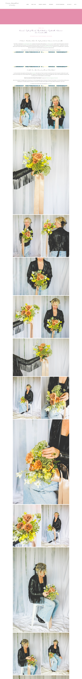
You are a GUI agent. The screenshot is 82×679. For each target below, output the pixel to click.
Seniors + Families (42, 4)
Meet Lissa (33, 4)
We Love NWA (49, 36)
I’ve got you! (49, 83)
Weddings (51, 4)
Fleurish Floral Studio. (48, 46)
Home (27, 4)
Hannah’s (34, 73)
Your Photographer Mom (27, 43)
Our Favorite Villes (34, 36)
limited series (49, 43)
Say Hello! (69, 4)
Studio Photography (42, 36)
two (46, 43)
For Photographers (60, 4)
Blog (75, 4)
